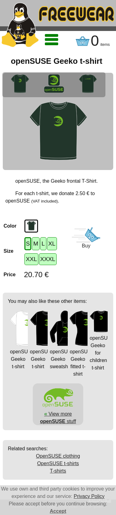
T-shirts (58, 471)
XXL (31, 259)
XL (51, 243)
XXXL (47, 259)
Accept (58, 511)
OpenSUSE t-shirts (58, 463)
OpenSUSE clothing (58, 456)
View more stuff (58, 414)
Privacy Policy (89, 496)
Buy (86, 245)
